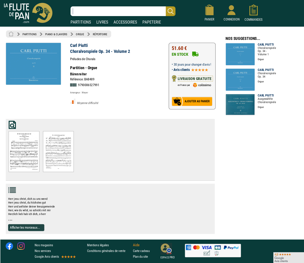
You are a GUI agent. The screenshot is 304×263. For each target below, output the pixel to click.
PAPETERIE (151, 22)
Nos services (43, 251)
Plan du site (140, 256)
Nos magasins (44, 245)
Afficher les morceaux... (25, 227)
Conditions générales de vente (109, 251)
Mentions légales (98, 245)
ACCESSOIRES (125, 22)
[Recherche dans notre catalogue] (123, 11)
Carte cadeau (141, 251)
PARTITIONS (81, 22)
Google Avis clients (55, 256)
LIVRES (102, 22)
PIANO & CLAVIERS (56, 34)
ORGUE (80, 34)
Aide (136, 245)
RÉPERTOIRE (100, 34)
